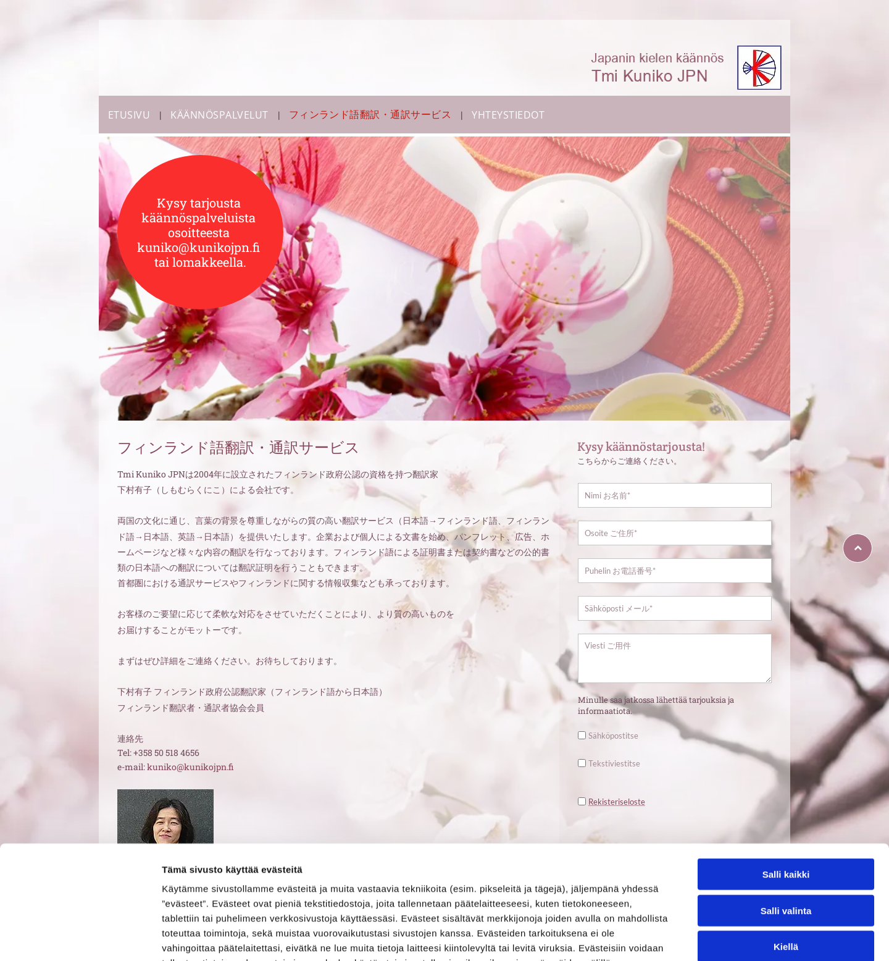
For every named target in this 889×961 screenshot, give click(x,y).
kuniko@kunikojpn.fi (190, 767)
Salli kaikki (786, 830)
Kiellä (786, 902)
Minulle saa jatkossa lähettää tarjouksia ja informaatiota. (656, 705)
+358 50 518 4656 (166, 752)
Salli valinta (786, 865)
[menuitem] (130, 114)
